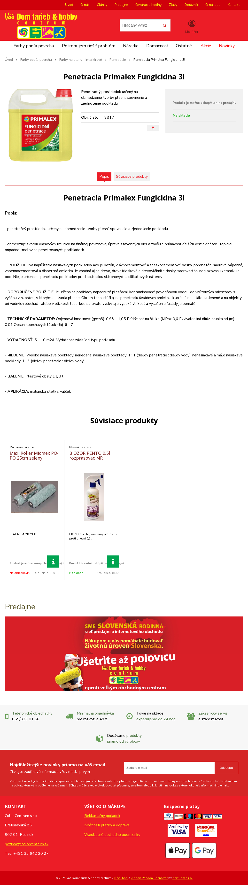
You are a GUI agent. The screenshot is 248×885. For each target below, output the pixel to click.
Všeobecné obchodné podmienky (112, 834)
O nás (85, 4)
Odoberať (226, 768)
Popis (104, 176)
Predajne (121, 4)
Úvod (69, 4)
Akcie (206, 46)
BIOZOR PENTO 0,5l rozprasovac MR (89, 455)
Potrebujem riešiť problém (88, 46)
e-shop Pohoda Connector (149, 878)
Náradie (131, 46)
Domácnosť (157, 46)
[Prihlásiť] (191, 26)
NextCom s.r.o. (182, 878)
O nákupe (212, 4)
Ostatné (184, 46)
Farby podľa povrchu (34, 46)
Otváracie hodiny (148, 4)
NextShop (121, 878)
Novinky (227, 46)
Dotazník (191, 4)
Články (102, 4)
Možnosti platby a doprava (107, 825)
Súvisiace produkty (132, 176)
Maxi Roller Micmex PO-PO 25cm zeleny (34, 455)
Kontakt (234, 4)
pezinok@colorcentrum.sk (26, 844)
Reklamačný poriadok (102, 815)
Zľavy (173, 4)
